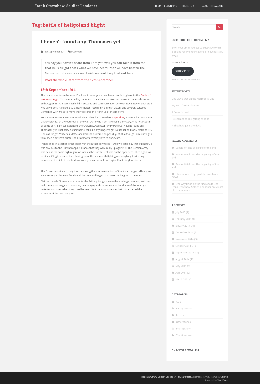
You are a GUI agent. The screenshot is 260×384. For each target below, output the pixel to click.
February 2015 (183, 219)
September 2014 (184, 252)
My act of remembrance (185, 105)
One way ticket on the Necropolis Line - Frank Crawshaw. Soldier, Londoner (196, 185)
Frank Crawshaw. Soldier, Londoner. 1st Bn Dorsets (166, 376)
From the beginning (166, 5)
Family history (184, 308)
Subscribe (182, 71)
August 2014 (182, 259)
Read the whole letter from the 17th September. (79, 80)
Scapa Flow (117, 117)
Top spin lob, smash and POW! (195, 175)
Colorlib (224, 376)
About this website (212, 5)
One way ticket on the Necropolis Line (193, 98)
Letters (180, 315)
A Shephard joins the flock (186, 125)
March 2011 (182, 279)
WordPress (222, 380)
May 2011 (180, 266)
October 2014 (183, 245)
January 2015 (182, 225)
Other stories (183, 321)
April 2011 (180, 272)
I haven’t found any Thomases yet (81, 41)
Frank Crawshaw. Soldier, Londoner (65, 6)
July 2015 (180, 212)
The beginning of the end (202, 147)
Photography (183, 328)
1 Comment (76, 51)
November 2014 (184, 239)
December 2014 (184, 232)
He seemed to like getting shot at (190, 118)
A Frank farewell (181, 112)
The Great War (184, 335)
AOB (178, 301)
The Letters (188, 5)
